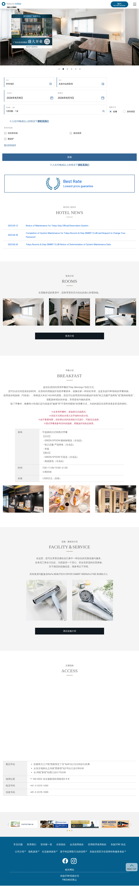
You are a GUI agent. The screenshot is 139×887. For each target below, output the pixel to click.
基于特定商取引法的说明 (72, 853)
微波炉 (11, 139)
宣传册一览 (46, 846)
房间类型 (131, 111)
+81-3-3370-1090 (39, 787)
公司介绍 (19, 853)
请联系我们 (43, 121)
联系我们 (31, 846)
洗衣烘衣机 (13, 133)
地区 (7, 80)
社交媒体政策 (49, 853)
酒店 (60, 80)
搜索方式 (112, 107)
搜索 (69, 157)
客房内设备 (8, 128)
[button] (67, 832)
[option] (69, 37)
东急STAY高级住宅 (69, 877)
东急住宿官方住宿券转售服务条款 (107, 853)
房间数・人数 (10, 107)
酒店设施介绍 (69, 632)
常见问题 (18, 846)
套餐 (115, 111)
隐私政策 (33, 853)
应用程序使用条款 (97, 846)
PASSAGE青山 (69, 881)
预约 (119, 4)
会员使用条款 (77, 846)
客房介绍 (69, 337)
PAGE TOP (131, 869)
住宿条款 (61, 846)
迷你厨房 (77, 133)
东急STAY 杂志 (118, 846)
